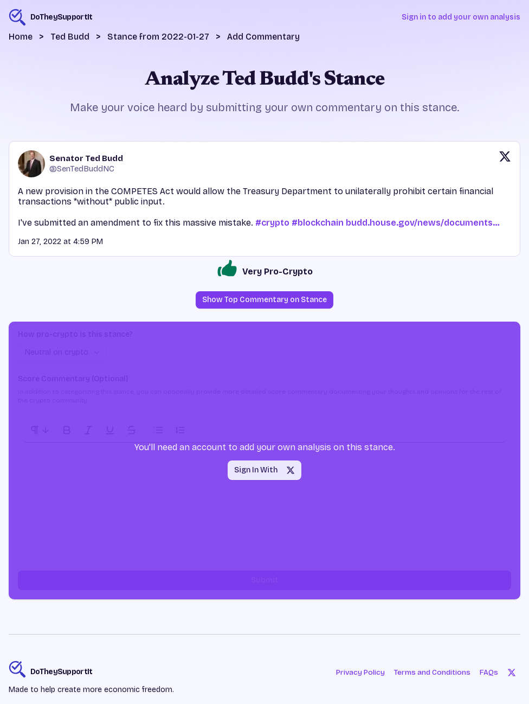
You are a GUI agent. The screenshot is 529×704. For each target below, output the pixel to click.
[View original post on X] (505, 163)
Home (21, 36)
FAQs (489, 672)
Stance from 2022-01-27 (158, 36)
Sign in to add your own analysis (461, 17)
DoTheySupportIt (61, 671)
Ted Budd (69, 36)
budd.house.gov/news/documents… (423, 222)
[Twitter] (511, 672)
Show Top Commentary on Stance (264, 299)
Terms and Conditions (430, 672)
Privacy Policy (356, 672)
